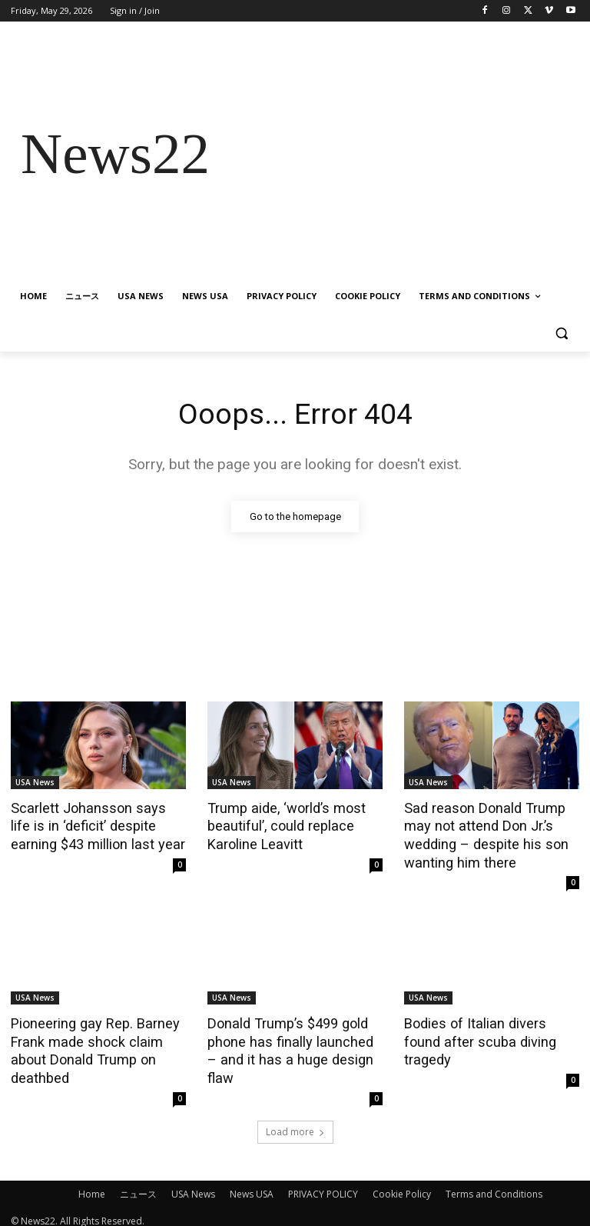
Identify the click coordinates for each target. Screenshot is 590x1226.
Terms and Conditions (494, 1184)
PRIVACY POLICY (323, 1184)
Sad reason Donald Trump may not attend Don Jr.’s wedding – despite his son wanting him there (480, 833)
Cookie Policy (402, 1184)
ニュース (138, 1184)
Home (91, 1184)
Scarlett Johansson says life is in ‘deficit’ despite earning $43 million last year (93, 824)
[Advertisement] (399, 154)
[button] (561, 333)
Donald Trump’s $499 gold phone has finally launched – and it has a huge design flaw (291, 1036)
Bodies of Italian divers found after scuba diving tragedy (489, 1027)
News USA (251, 1184)
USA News (35, 782)
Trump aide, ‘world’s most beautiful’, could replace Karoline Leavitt (281, 824)
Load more (295, 1122)
